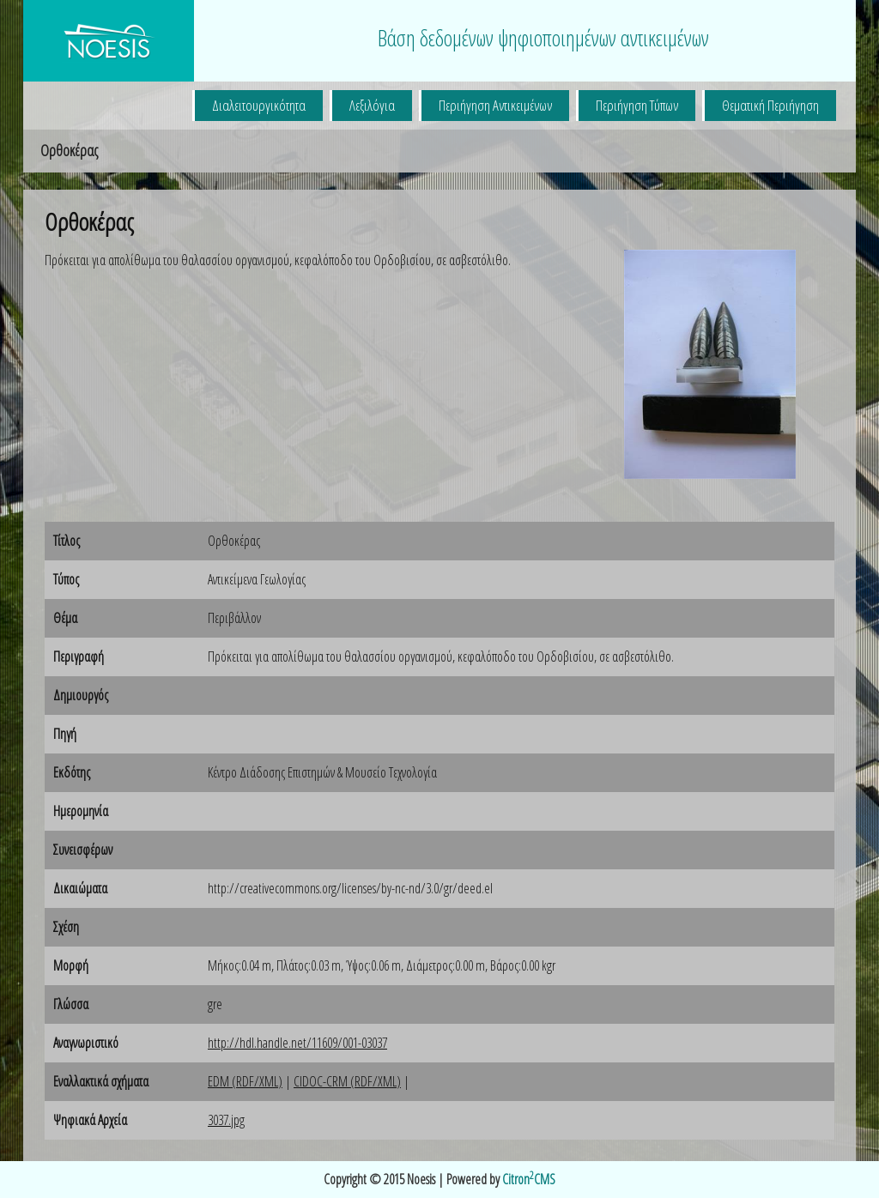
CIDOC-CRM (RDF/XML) (347, 1081)
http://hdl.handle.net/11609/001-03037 (297, 1042)
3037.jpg (226, 1119)
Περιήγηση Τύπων (637, 105)
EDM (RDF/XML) (245, 1081)
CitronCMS (528, 1179)
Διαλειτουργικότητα (259, 105)
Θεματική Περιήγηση (770, 105)
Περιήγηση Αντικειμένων (495, 105)
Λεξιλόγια (372, 105)
